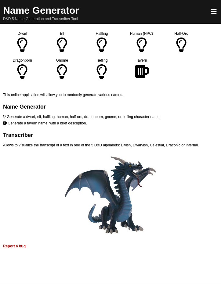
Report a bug (14, 246)
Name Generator (41, 10)
